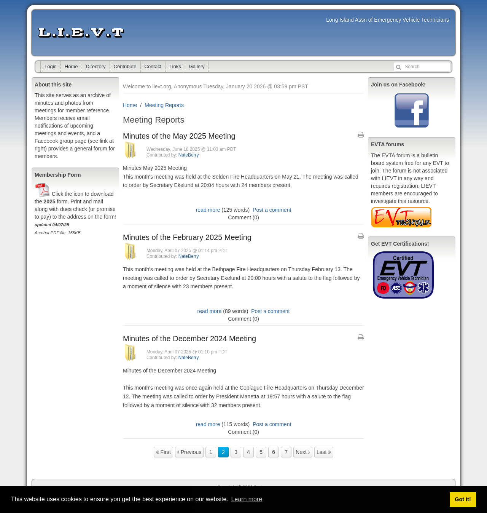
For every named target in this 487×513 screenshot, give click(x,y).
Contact (153, 66)
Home (71, 66)
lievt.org (81, 33)
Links (175, 66)
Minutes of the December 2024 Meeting (189, 338)
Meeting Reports (164, 105)
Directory (96, 66)
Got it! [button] (463, 499)
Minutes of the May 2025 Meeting (179, 136)
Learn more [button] (246, 499)
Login (51, 66)
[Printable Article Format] (361, 134)
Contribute (125, 66)
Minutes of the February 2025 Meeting (187, 237)
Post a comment (272, 210)
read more (208, 210)
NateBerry (188, 155)
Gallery (197, 66)
